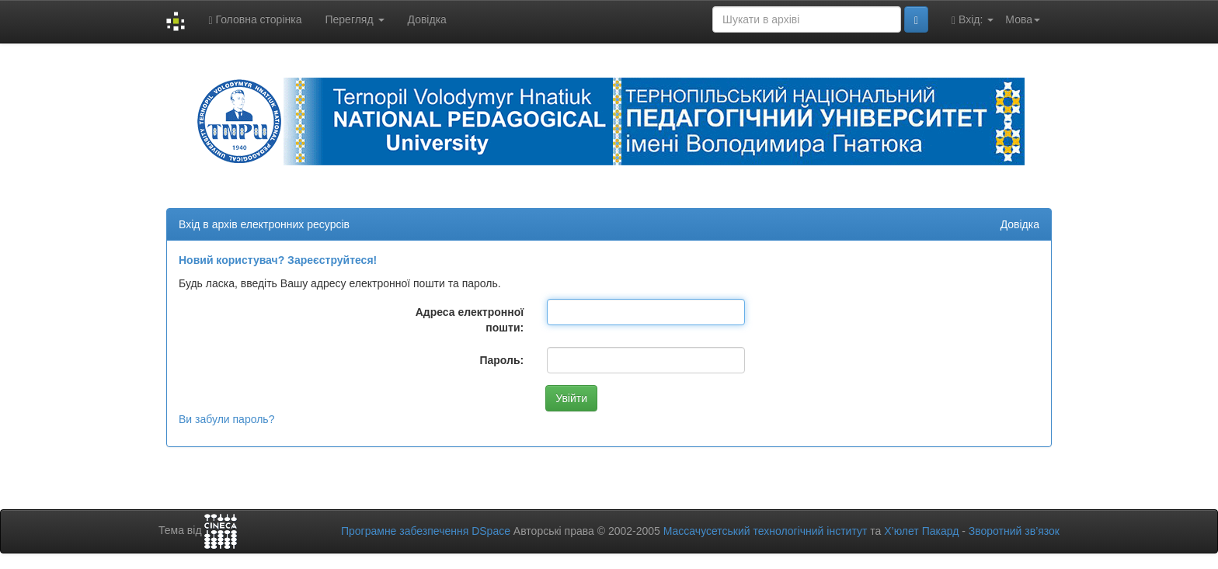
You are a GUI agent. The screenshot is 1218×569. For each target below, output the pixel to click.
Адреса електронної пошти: (470, 320)
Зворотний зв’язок (1014, 531)
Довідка (427, 19)
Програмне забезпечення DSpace (425, 531)
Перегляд (354, 19)
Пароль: (501, 360)
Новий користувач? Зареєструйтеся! (278, 260)
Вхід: (973, 19)
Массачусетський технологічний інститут (765, 531)
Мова (1022, 19)
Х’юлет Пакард (921, 531)
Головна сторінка (254, 19)
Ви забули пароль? (226, 419)
